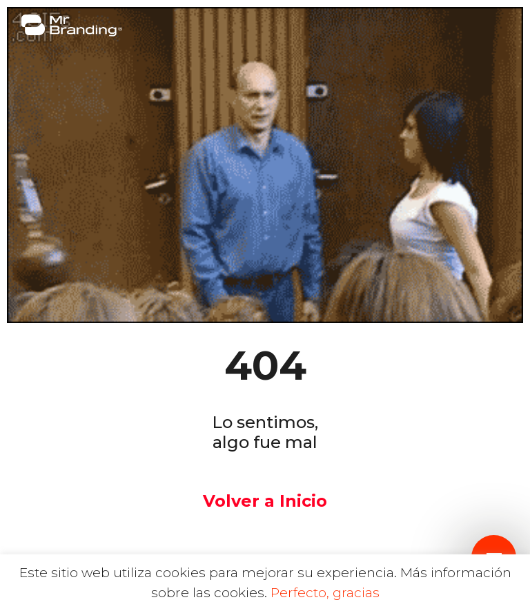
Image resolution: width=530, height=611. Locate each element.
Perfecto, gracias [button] (325, 593)
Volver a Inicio (265, 501)
